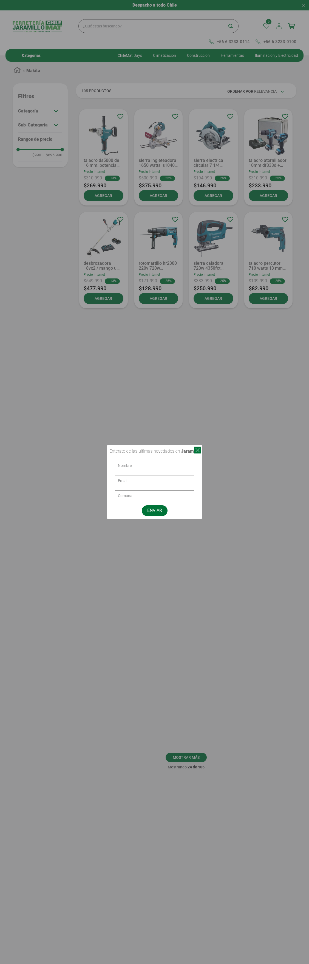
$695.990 (52, 144)
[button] (40, 100)
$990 (36, 144)
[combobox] (158, 15)
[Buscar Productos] (233, 15)
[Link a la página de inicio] (17, 60)
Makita (33, 60)
